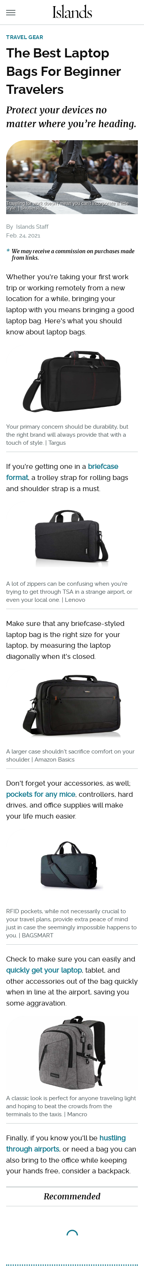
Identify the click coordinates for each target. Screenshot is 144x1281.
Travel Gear (24, 37)
